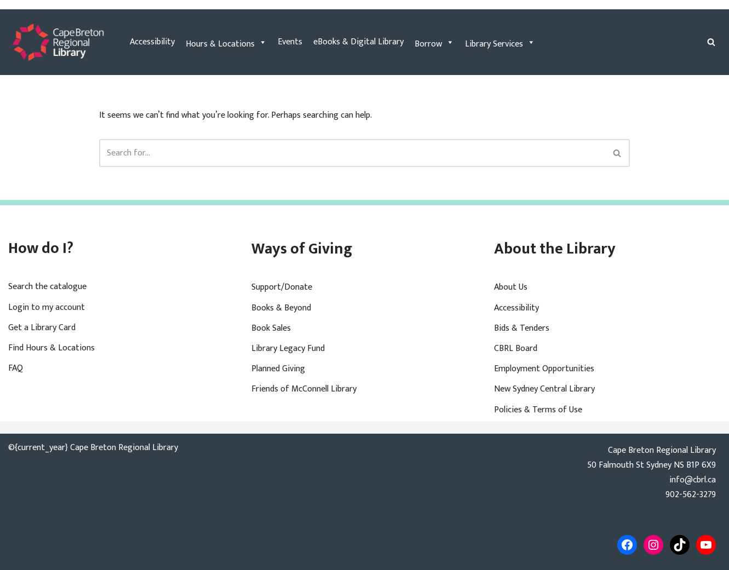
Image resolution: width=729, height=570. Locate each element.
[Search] (711, 42)
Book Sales (271, 328)
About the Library (555, 249)
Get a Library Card (42, 327)
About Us (510, 287)
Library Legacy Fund (288, 348)
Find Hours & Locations (51, 348)
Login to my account (46, 307)
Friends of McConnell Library (304, 389)
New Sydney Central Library (544, 389)
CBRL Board (515, 348)
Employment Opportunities (544, 368)
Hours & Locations (226, 42)
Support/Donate (281, 287)
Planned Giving (278, 368)
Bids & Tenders (521, 328)
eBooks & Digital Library (358, 41)
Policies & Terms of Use (538, 409)
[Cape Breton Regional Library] (58, 42)
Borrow (434, 42)
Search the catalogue (47, 286)
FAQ (15, 368)
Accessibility (152, 41)
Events (290, 41)
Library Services (500, 42)
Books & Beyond (281, 308)
